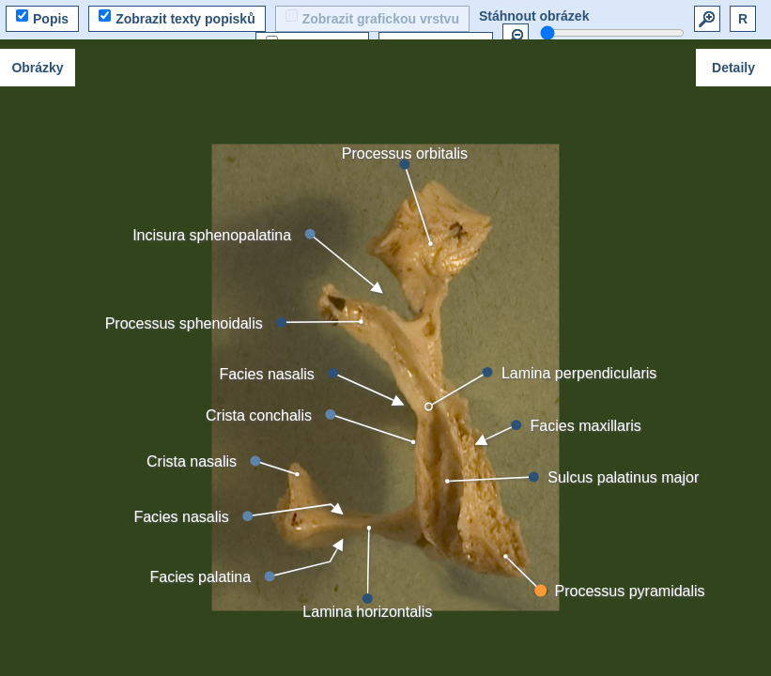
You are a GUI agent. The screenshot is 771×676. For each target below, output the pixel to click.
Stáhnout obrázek (534, 15)
